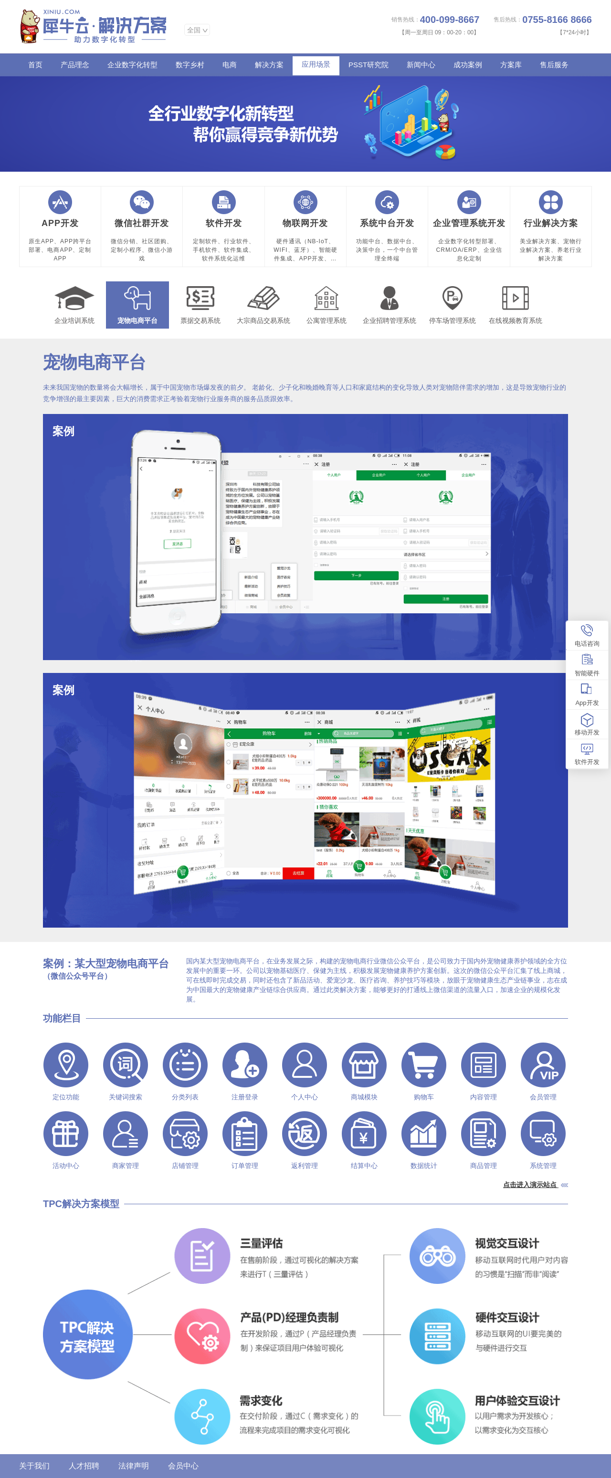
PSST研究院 (368, 65)
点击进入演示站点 (530, 1185)
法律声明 (133, 1466)
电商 (229, 65)
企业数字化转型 (132, 65)
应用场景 (316, 64)
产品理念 (75, 65)
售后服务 (554, 65)
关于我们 (34, 1466)
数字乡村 (190, 65)
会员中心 (183, 1466)
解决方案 (269, 65)
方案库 (511, 65)
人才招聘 (84, 1466)
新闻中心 (421, 65)
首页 (35, 65)
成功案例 (467, 65)
